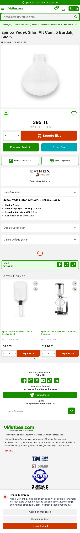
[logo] (15, 8)
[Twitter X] (36, 380)
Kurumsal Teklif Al (20, 147)
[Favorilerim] (56, 9)
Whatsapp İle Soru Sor (20, 161)
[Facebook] (24, 380)
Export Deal (59, 147)
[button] (34, 358)
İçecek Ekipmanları (21, 25)
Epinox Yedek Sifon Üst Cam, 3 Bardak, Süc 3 (17, 332)
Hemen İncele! (40, 395)
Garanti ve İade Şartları (40, 239)
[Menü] (2, 8)
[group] (40, 76)
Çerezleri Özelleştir (40, 511)
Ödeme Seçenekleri (60, 161)
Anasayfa (7, 25)
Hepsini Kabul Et (40, 526)
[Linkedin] (56, 380)
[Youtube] (43, 380)
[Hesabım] (63, 8)
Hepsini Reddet (40, 519)
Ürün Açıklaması (40, 192)
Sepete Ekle (49, 136)
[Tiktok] (49, 380)
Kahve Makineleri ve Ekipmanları (46, 25)
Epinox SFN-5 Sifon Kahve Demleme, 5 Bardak (59, 332)
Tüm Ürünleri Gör (40, 181)
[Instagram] (30, 380)
